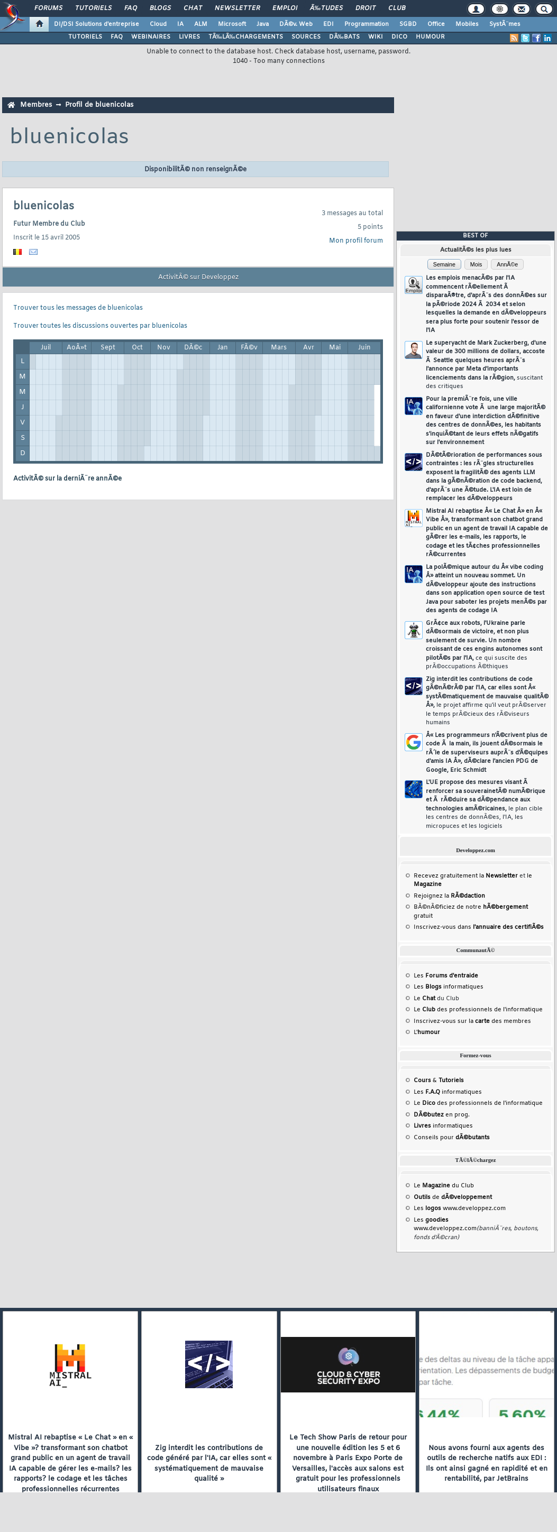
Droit (365, 8)
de (453, 1197)
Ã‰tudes (326, 8)
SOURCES (306, 37)
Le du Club (444, 1185)
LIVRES (189, 37)
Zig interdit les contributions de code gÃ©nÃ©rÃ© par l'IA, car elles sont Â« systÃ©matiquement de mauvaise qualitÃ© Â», (487, 701)
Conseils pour (452, 1137)
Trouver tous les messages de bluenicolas (78, 308)
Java (263, 24)
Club (396, 8)
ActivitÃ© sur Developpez (198, 277)
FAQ (130, 8)
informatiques (443, 1126)
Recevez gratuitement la (466, 876)
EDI (328, 24)
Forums (48, 8)
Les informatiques (448, 987)
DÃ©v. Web (296, 24)
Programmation (366, 24)
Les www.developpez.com (460, 1208)
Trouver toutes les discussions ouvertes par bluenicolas (100, 326)
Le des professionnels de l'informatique (478, 1009)
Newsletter (237, 8)
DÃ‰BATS (344, 37)
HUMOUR (430, 37)
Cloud (158, 24)
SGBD (408, 24)
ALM (200, 24)
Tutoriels (93, 8)
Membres (36, 104)
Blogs (160, 8)
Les (446, 976)
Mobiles (467, 24)
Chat (192, 8)
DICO (399, 37)
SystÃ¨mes (505, 24)
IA (180, 24)
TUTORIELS (85, 37)
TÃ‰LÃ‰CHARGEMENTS (245, 37)
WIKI (375, 37)
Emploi (284, 8)
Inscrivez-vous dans (479, 927)
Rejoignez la (449, 896)
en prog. (442, 1115)
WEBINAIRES (150, 37)
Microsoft (232, 24)
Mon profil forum (356, 241)
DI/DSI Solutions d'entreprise (96, 24)
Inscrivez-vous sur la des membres (472, 1021)
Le (424, 998)
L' (427, 1032)
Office (436, 24)
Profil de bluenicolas (99, 104)
